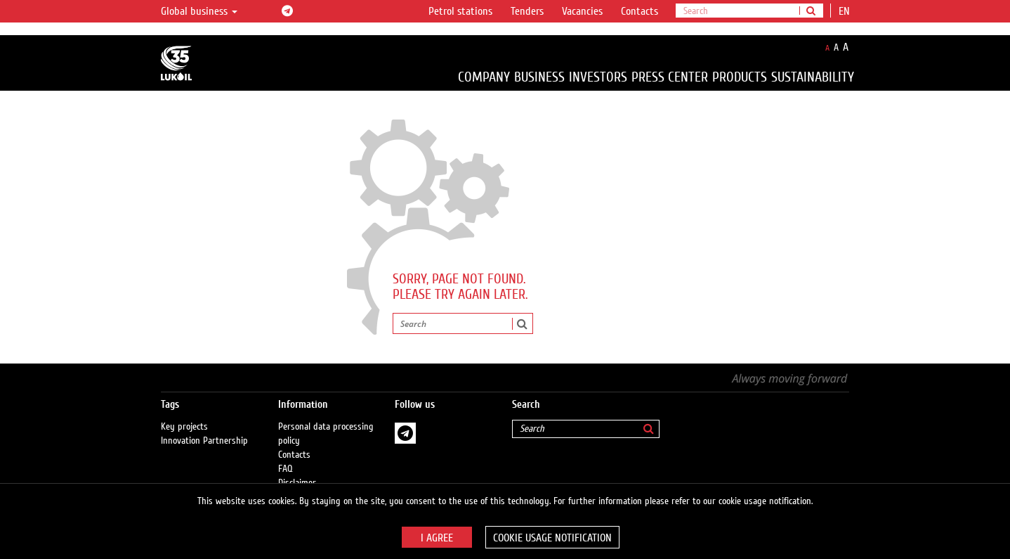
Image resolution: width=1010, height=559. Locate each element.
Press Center (669, 77)
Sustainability (812, 77)
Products (739, 77)
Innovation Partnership (204, 440)
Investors (598, 77)
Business (539, 77)
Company (484, 77)
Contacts (639, 11)
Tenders (527, 11)
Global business (199, 11)
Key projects (184, 426)
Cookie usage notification (552, 538)
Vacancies (582, 11)
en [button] (846, 11)
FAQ (285, 469)
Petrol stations (460, 11)
